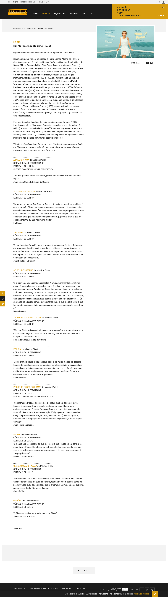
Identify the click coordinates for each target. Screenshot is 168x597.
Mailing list (44, 2)
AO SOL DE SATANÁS (23, 270)
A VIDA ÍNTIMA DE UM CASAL (27, 317)
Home (35, 14)
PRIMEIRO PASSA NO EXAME (27, 387)
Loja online (62, 14)
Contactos (93, 14)
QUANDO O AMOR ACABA (25, 466)
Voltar (83, 570)
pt (161, 7)
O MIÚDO (17, 500)
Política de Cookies (141, 594)
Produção (122, 7)
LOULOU (17, 434)
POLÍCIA (17, 349)
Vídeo (120, 13)
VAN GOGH (18, 232)
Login (160, 2)
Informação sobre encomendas (21, 2)
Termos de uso (19, 588)
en (164, 7)
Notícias (47, 14)
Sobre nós (77, 14)
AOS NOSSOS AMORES (24, 191)
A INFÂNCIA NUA (21, 160)
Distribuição (123, 10)
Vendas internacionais (129, 15)
